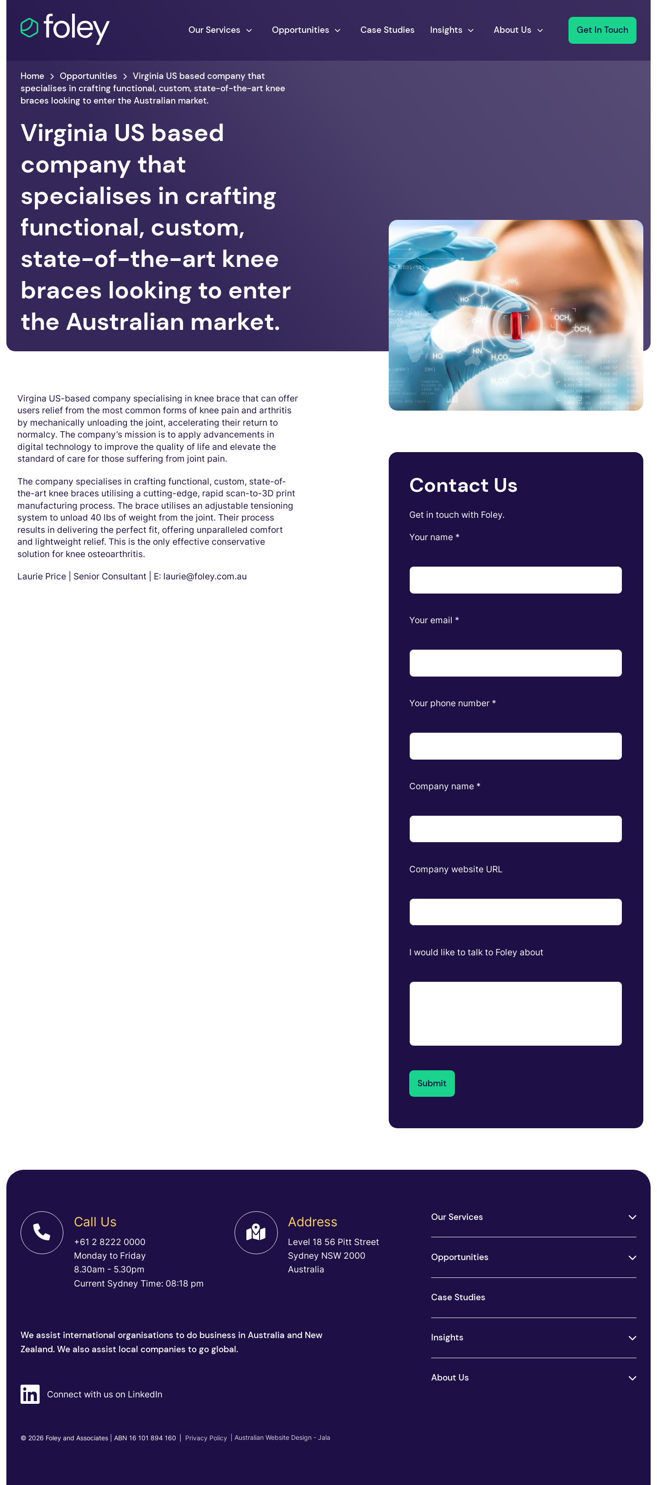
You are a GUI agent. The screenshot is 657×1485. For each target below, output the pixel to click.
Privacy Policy (203, 1438)
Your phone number (452, 703)
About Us (513, 30)
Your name (434, 537)
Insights (446, 30)
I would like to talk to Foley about (476, 952)
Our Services (214, 30)
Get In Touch (602, 30)
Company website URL (456, 869)
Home (32, 76)
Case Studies (387, 30)
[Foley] (65, 30)
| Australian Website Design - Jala (280, 1437)
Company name (445, 786)
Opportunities (300, 30)
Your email (434, 620)
